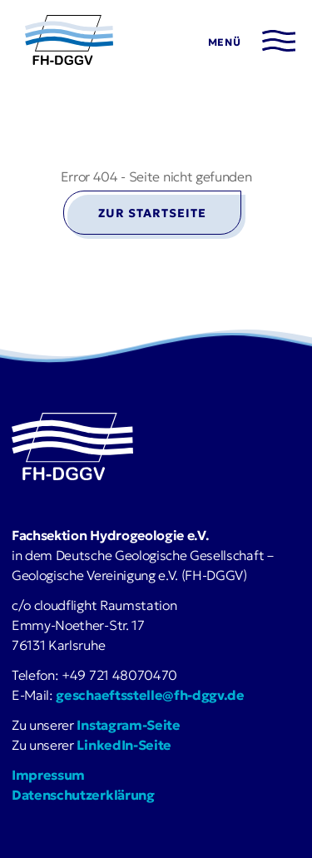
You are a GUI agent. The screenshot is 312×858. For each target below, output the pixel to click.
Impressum (48, 774)
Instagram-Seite (128, 725)
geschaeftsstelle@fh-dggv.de (150, 695)
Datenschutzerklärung (83, 794)
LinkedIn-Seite (124, 744)
